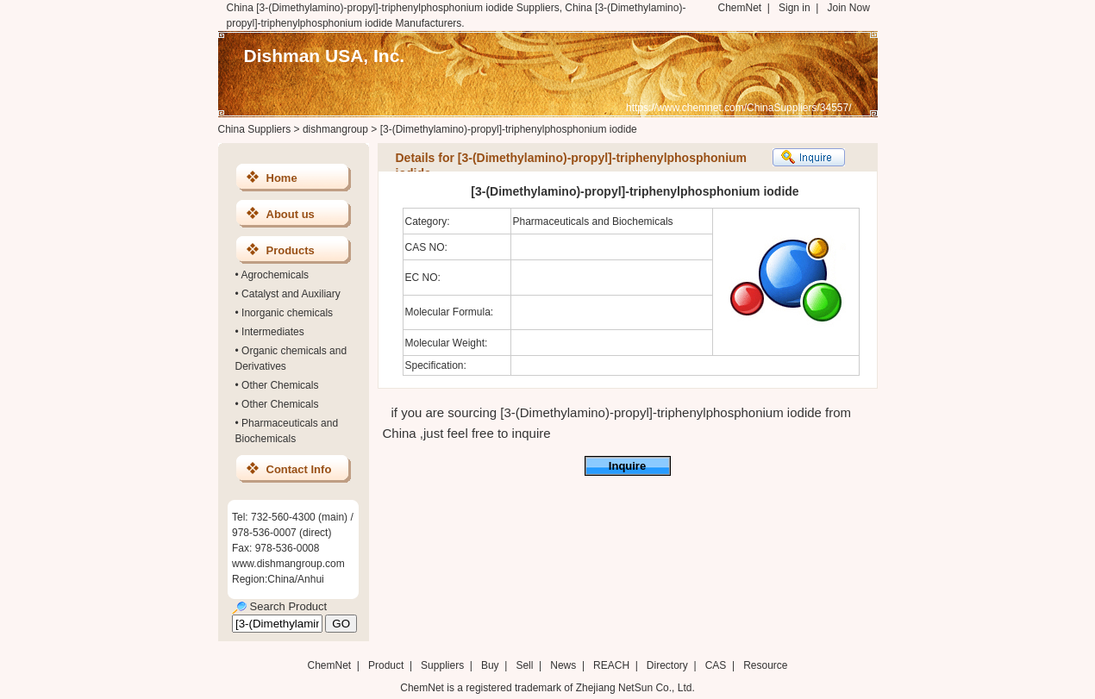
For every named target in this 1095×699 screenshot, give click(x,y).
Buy (490, 665)
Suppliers (442, 665)
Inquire (627, 465)
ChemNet (740, 8)
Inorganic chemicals (287, 313)
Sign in (794, 8)
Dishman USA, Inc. (324, 56)
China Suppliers (254, 129)
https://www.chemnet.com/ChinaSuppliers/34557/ (738, 108)
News (563, 665)
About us (290, 214)
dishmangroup (335, 129)
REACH (611, 665)
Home (281, 178)
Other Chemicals (279, 385)
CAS (716, 665)
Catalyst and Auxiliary (291, 294)
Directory (667, 665)
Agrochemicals (275, 275)
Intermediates (272, 332)
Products (290, 250)
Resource (765, 665)
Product (387, 665)
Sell (524, 665)
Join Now (848, 8)
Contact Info (299, 469)
